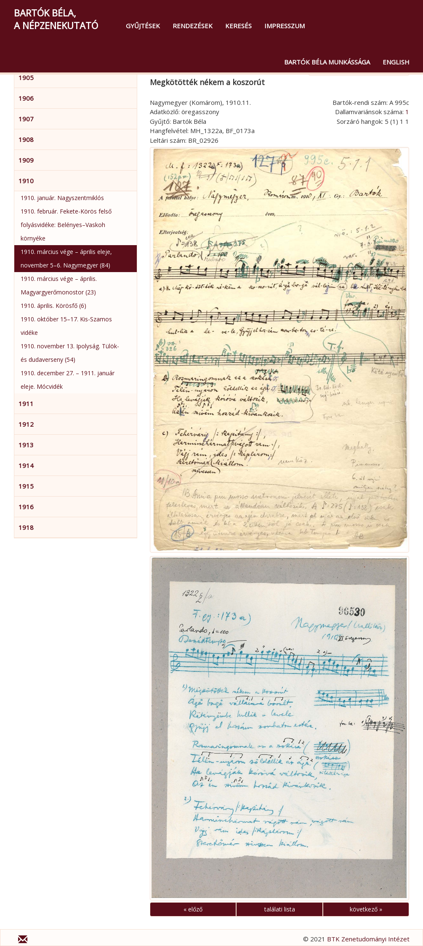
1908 (26, 139)
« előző (193, 909)
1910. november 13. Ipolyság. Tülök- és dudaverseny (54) (70, 352)
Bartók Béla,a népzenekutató (56, 19)
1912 (26, 424)
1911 (26, 403)
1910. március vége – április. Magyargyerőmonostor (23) (59, 285)
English (396, 62)
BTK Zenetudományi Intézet (368, 939)
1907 (26, 119)
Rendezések (193, 25)
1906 (26, 98)
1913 (26, 445)
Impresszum (284, 25)
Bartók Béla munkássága (327, 62)
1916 (26, 506)
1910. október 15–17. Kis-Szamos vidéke (66, 326)
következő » (366, 909)
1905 (26, 77)
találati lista (279, 909)
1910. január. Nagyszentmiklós (62, 198)
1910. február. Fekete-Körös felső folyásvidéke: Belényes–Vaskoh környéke (66, 224)
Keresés (238, 25)
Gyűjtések (143, 25)
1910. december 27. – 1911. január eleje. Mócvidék (67, 379)
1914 (26, 465)
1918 (26, 527)
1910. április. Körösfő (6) (53, 306)
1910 (26, 180)
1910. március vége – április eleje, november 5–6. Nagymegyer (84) (66, 258)
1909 (26, 160)
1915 (26, 486)
